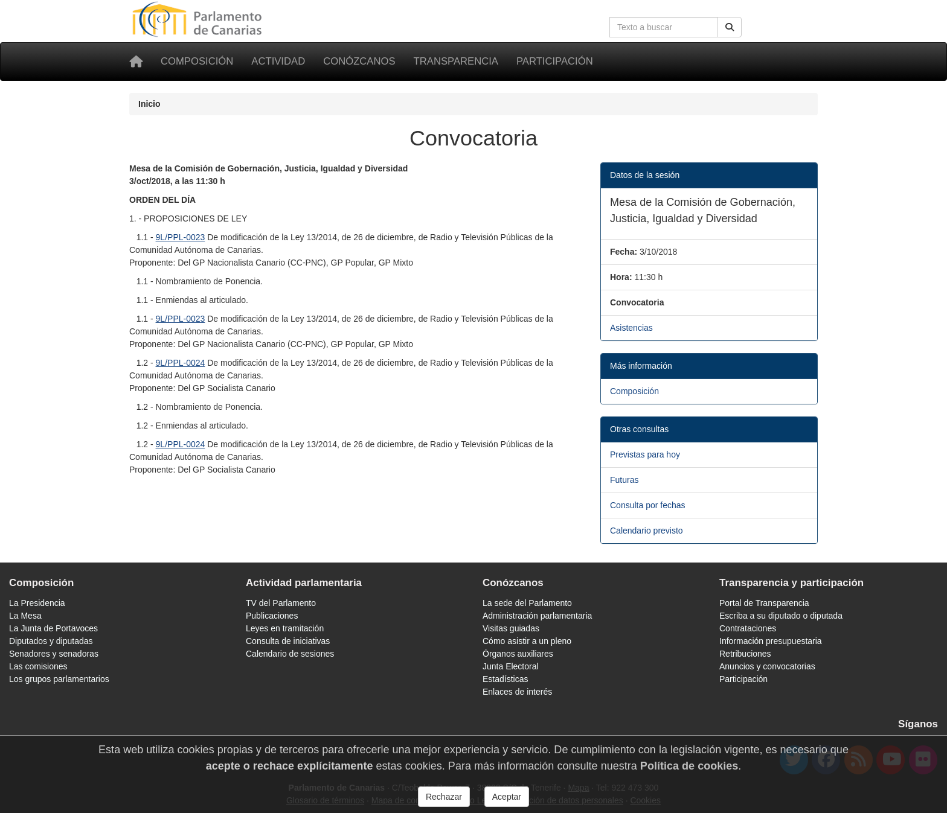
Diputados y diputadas (51, 641)
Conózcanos (359, 61)
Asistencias (631, 328)
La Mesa (25, 615)
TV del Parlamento (281, 603)
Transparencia (456, 61)
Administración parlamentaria (537, 615)
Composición (197, 61)
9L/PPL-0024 (180, 363)
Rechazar (444, 800)
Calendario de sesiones (290, 653)
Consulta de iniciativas (288, 641)
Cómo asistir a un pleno (527, 641)
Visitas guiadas (511, 628)
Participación (554, 61)
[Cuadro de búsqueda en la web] (663, 27)
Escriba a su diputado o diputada (781, 615)
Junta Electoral (511, 666)
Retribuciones (745, 653)
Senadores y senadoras (53, 653)
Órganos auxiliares (518, 653)
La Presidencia (37, 603)
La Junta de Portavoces (53, 628)
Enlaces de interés (517, 692)
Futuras (624, 480)
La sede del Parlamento (527, 603)
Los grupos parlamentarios (59, 679)
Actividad (278, 61)
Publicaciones (272, 615)
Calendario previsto (646, 530)
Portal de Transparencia (764, 603)
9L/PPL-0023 (180, 237)
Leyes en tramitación (285, 628)
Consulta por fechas (647, 505)
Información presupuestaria (770, 641)
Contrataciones (747, 628)
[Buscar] (729, 27)
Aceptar (506, 800)
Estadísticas (505, 679)
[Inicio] (136, 61)
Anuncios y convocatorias (767, 666)
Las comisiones (38, 666)
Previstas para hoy (645, 454)
